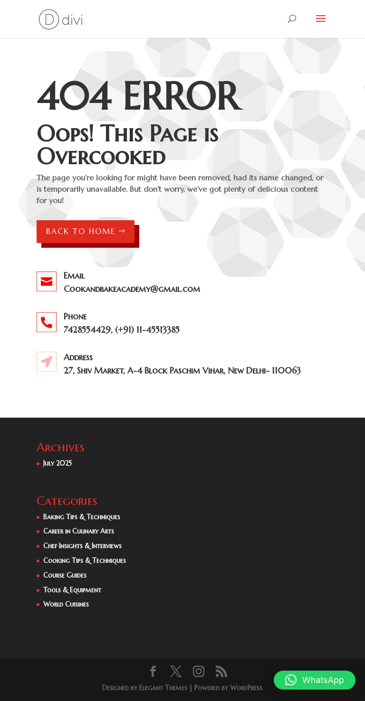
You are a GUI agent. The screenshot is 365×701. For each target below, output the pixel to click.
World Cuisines (66, 604)
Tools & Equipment (72, 590)
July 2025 (57, 463)
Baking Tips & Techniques (81, 517)
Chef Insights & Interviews (82, 546)
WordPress (246, 687)
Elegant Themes (163, 687)
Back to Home (80, 231)
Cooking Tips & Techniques (84, 560)
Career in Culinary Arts (78, 531)
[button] (314, 680)
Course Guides (64, 575)
